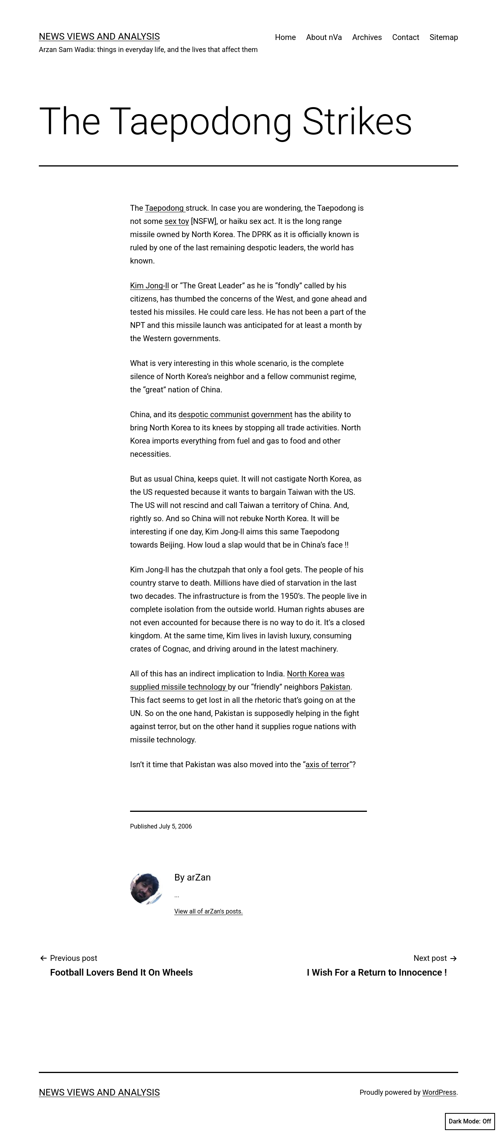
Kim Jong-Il (149, 285)
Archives (367, 37)
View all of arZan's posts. (208, 911)
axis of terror (327, 764)
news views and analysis (99, 36)
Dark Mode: (470, 1121)
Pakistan (335, 687)
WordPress (439, 1092)
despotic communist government (236, 414)
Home (285, 37)
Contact (405, 37)
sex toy (177, 221)
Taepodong (165, 208)
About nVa (324, 37)
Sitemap (443, 37)
